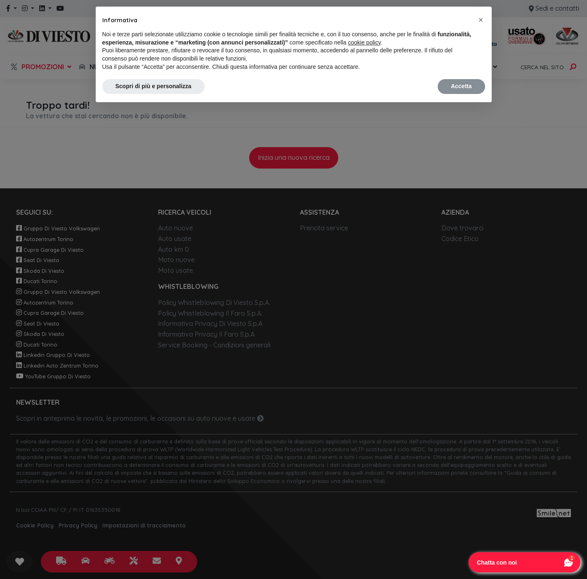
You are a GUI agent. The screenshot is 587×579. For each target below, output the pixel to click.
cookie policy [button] (364, 42)
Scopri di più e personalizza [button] (153, 86)
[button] (481, 19)
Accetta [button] (461, 86)
